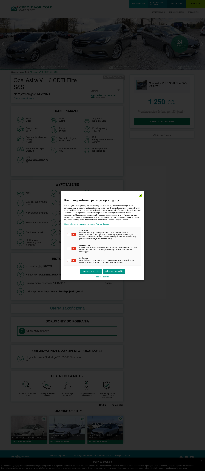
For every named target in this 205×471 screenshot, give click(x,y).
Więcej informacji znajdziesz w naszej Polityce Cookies (86, 224)
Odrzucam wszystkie (114, 271)
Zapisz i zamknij (102, 277)
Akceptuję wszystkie (91, 271)
